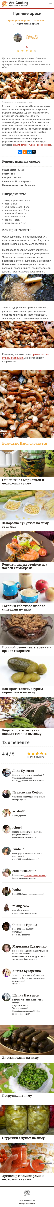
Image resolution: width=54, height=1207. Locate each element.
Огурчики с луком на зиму (23, 1138)
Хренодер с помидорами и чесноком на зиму (23, 1177)
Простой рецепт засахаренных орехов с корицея (26, 649)
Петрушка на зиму (17, 1095)
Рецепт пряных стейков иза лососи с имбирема (24, 566)
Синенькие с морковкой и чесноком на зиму (23, 481)
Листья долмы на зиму (20, 1057)
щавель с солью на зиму (35, 875)
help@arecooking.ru (27, 1203)
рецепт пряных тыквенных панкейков (32, 145)
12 (27, 47)
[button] (50, 3)
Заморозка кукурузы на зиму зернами (25, 524)
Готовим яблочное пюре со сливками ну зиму (23, 607)
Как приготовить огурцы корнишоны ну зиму (22, 690)
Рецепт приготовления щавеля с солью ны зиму (21, 732)
